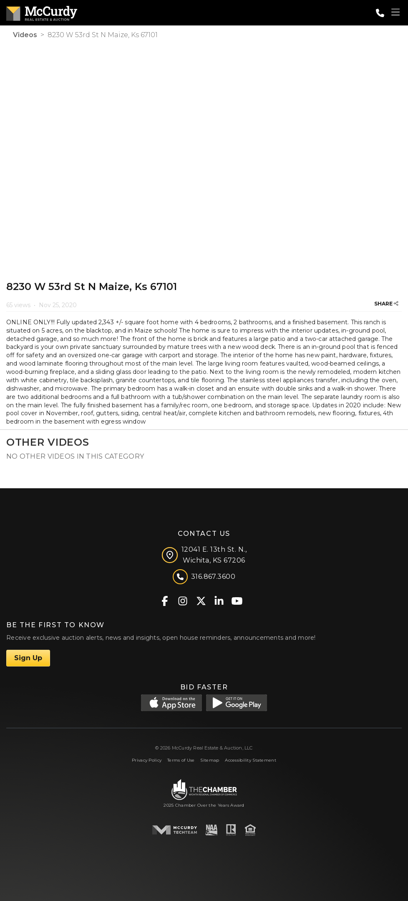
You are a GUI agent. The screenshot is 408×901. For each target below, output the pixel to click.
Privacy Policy (146, 760)
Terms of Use (180, 760)
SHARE (386, 303)
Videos (25, 35)
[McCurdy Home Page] (41, 12)
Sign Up (28, 658)
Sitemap (209, 760)
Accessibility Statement (250, 760)
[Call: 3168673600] (380, 13)
